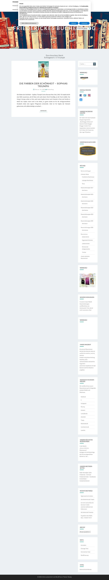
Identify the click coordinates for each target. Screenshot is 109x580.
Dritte (51, 9)
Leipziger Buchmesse (87, 180)
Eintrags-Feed (84, 548)
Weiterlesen (43, 110)
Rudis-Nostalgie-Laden (86, 472)
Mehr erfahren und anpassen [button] (29, 23)
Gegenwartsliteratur (87, 240)
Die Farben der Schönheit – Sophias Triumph (43, 85)
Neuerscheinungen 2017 (87, 187)
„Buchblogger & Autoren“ (86, 122)
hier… (87, 456)
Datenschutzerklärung (85, 569)
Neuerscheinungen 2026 (87, 227)
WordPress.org (84, 555)
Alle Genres (85, 210)
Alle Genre (84, 190)
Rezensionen (84, 234)
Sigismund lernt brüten (87, 496)
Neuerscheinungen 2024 (87, 214)
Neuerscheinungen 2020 (87, 201)
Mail (90, 310)
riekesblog (50, 89)
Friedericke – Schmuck (85, 474)
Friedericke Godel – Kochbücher (88, 477)
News (83, 183)
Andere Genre (85, 237)
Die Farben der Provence (87, 512)
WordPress (59, 577)
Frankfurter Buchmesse (88, 177)
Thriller (84, 252)
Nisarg (70, 577)
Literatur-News (85, 174)
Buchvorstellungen (86, 171)
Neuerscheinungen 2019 (87, 194)
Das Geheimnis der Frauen (87, 499)
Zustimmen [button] (84, 23)
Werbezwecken (23, 12)
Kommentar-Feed (85, 552)
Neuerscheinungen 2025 (87, 221)
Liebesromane (85, 243)
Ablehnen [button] (73, 23)
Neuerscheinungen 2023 (87, 207)
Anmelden (83, 545)
